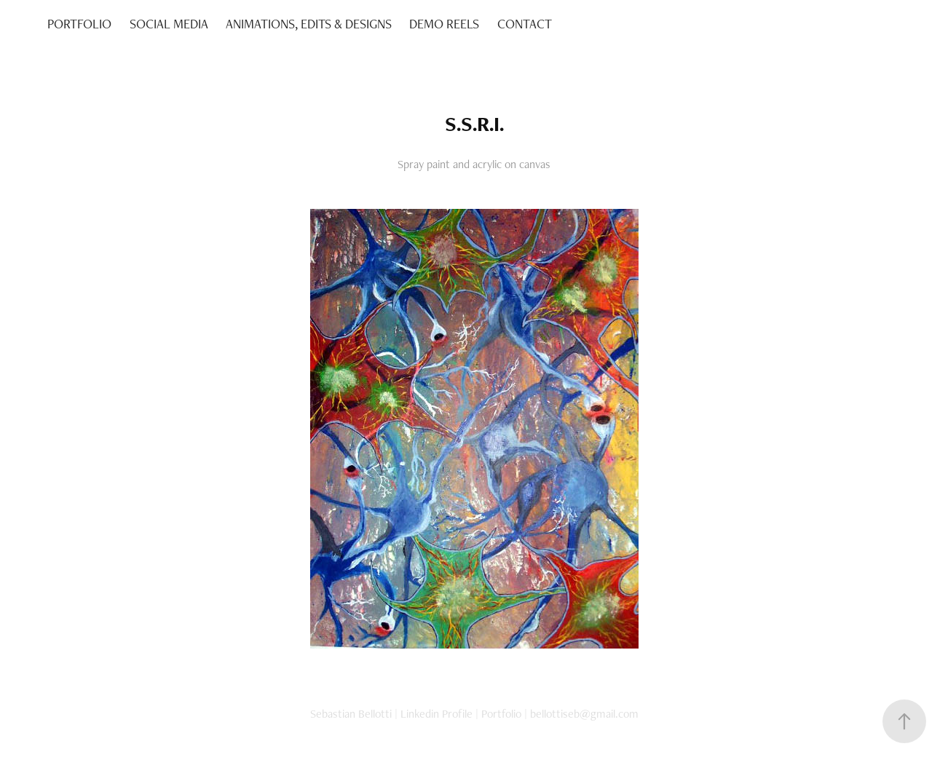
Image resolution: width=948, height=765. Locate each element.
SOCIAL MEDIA (169, 23)
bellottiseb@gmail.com (584, 713)
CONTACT (524, 23)
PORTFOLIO (79, 23)
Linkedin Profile (436, 713)
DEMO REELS (444, 23)
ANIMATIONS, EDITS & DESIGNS (309, 23)
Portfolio (501, 713)
